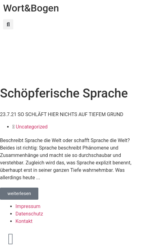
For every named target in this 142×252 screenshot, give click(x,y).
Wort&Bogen (31, 8)
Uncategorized (32, 127)
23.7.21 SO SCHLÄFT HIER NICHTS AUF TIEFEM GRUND (61, 114)
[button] (8, 24)
